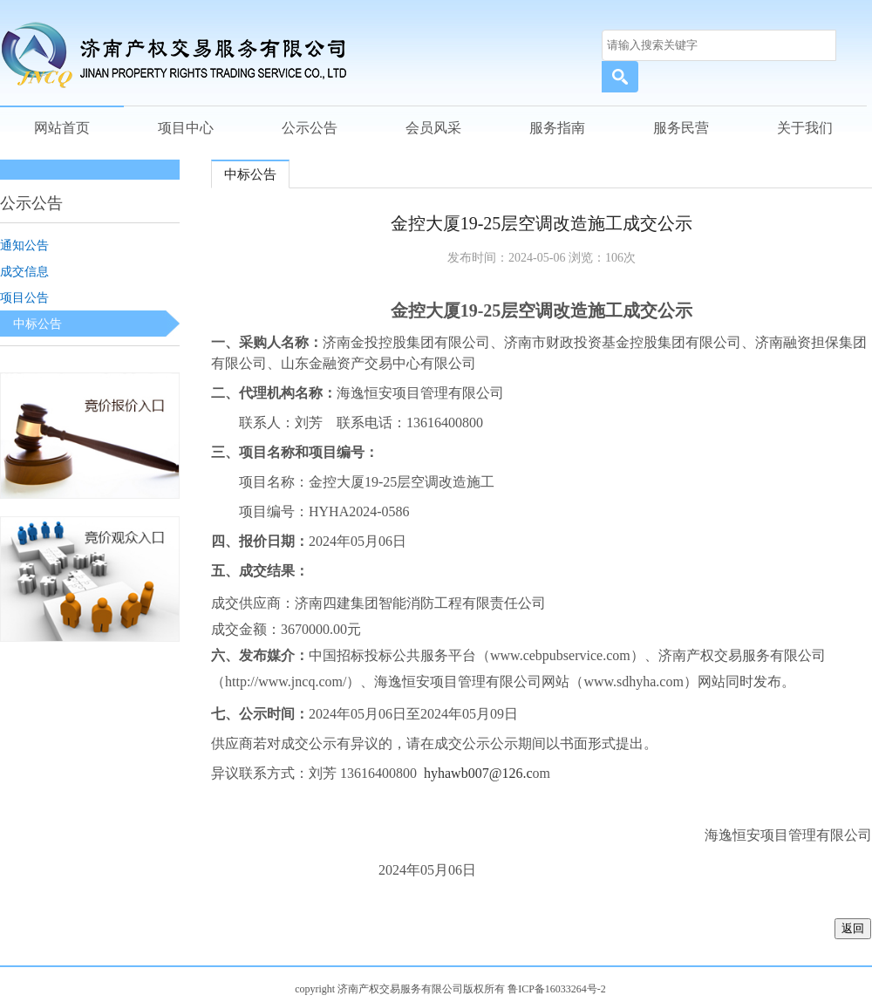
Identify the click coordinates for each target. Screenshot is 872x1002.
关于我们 (805, 127)
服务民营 (681, 127)
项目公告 (24, 297)
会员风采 (433, 127)
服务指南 (557, 127)
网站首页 (62, 127)
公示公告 (309, 127)
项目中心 (186, 127)
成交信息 (24, 271)
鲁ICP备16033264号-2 (557, 989)
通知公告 (24, 245)
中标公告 (37, 324)
